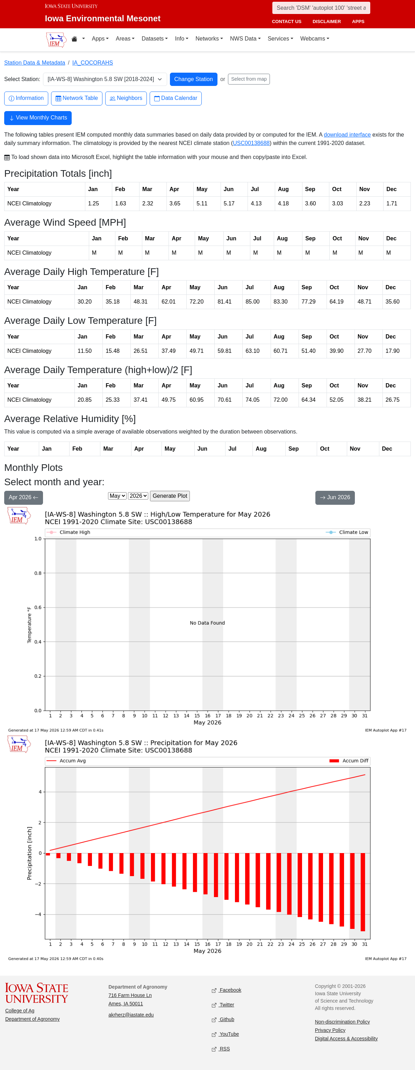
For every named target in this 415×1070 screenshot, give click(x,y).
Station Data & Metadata (34, 63)
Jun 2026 (335, 498)
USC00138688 (251, 143)
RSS (221, 1049)
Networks (207, 39)
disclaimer (327, 21)
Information (26, 98)
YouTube (225, 1034)
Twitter (223, 1005)
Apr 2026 (23, 498)
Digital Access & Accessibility (346, 1038)
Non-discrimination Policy (342, 1022)
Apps (98, 39)
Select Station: (22, 79)
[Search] (321, 8)
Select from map (249, 79)
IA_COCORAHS (92, 63)
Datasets (153, 39)
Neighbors (126, 98)
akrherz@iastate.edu (130, 1015)
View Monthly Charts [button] (38, 118)
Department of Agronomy (32, 1019)
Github (223, 1019)
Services (278, 39)
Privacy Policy (330, 1030)
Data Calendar (175, 98)
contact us (286, 21)
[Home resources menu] (78, 40)
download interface (347, 135)
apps (358, 21)
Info (179, 39)
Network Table (77, 98)
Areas (123, 39)
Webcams (312, 39)
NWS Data (243, 39)
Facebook (227, 990)
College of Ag (19, 1010)
